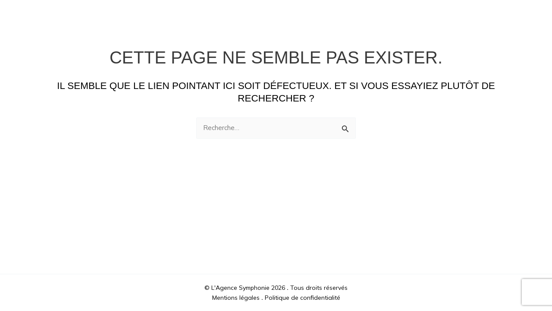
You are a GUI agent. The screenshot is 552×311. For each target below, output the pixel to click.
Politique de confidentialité (302, 297)
